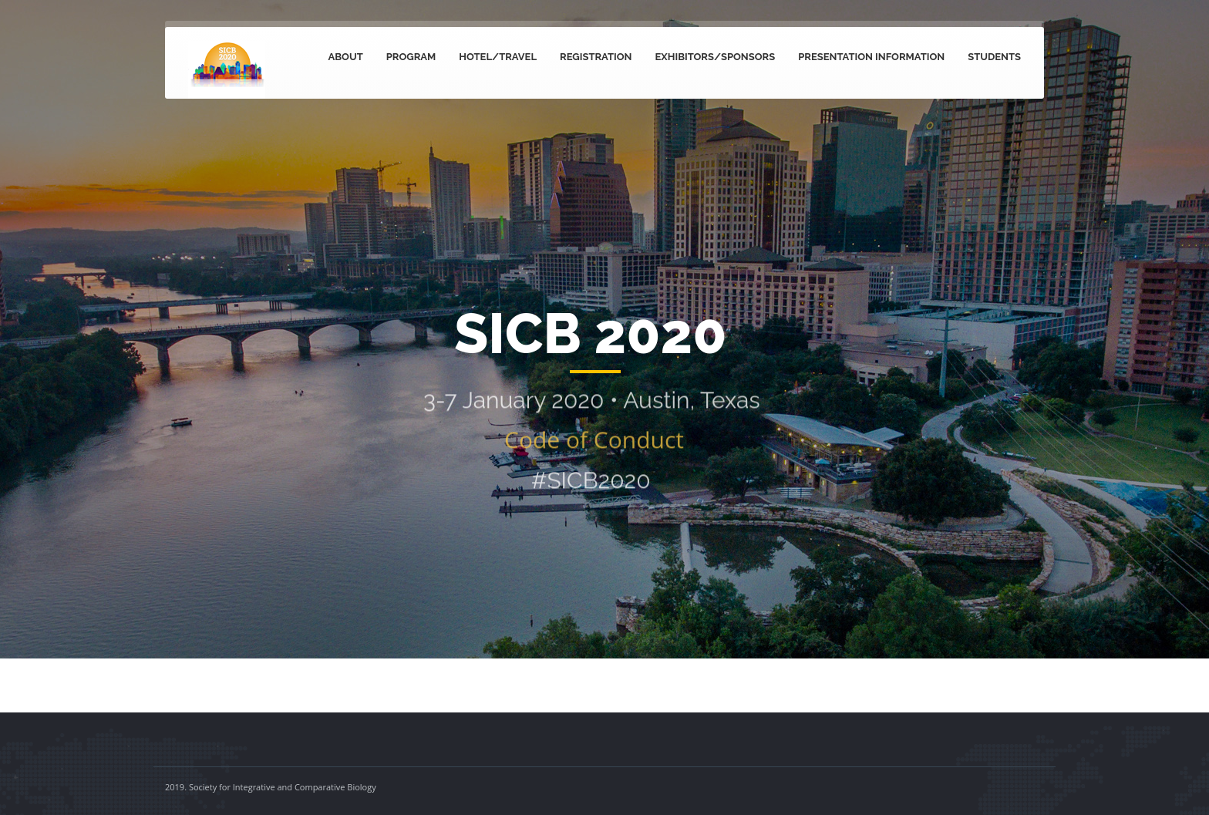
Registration (596, 56)
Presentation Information (871, 56)
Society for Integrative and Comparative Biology (282, 787)
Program (411, 56)
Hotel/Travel (498, 56)
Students (994, 56)
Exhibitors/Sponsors (715, 56)
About (345, 56)
